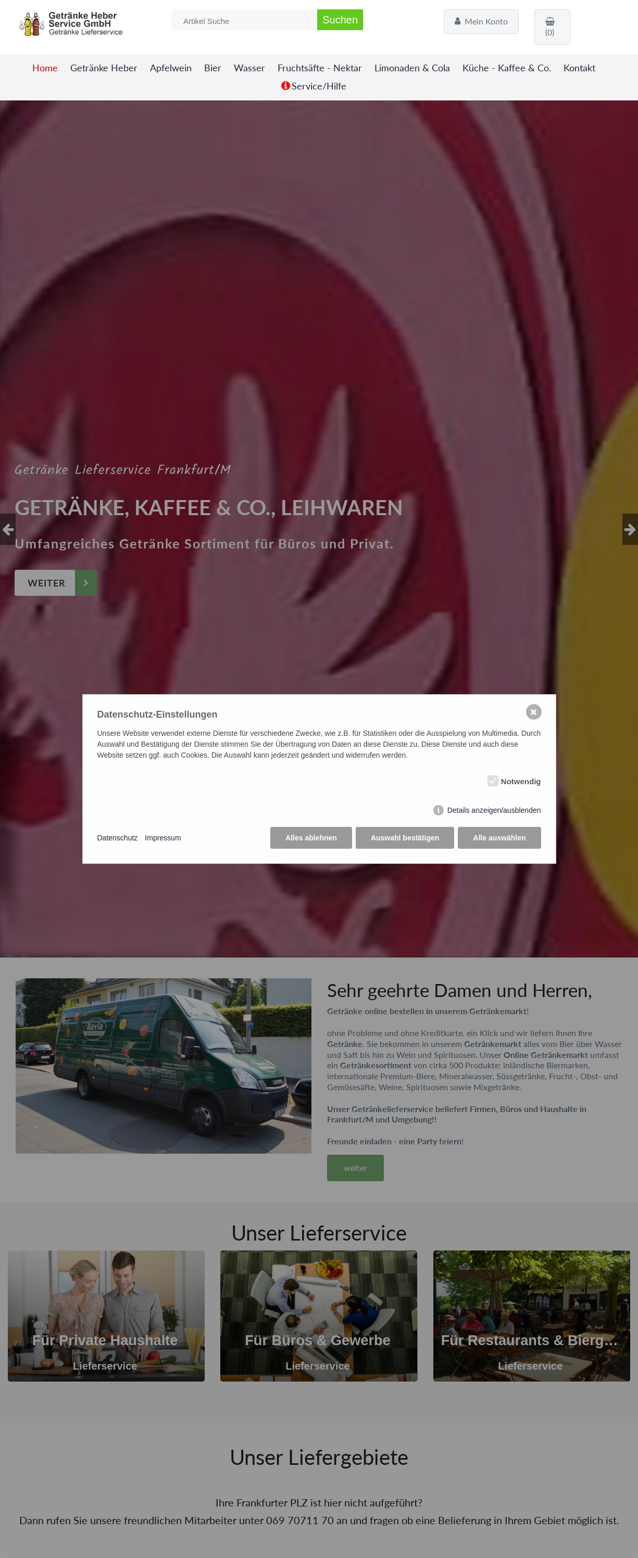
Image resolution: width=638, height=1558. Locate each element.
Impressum (163, 838)
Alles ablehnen (311, 838)
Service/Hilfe (319, 86)
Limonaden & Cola (412, 67)
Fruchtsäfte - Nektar (320, 67)
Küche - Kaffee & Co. (506, 67)
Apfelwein (171, 67)
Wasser (249, 67)
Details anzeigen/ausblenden (494, 810)
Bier (212, 67)
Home (45, 67)
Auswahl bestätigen (405, 838)
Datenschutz (117, 838)
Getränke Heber (103, 67)
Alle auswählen (499, 838)
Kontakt (579, 67)
